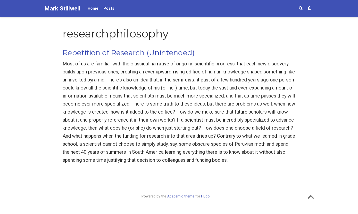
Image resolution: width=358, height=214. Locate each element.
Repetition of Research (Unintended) (129, 52)
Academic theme (180, 196)
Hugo (205, 196)
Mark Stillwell (62, 8)
